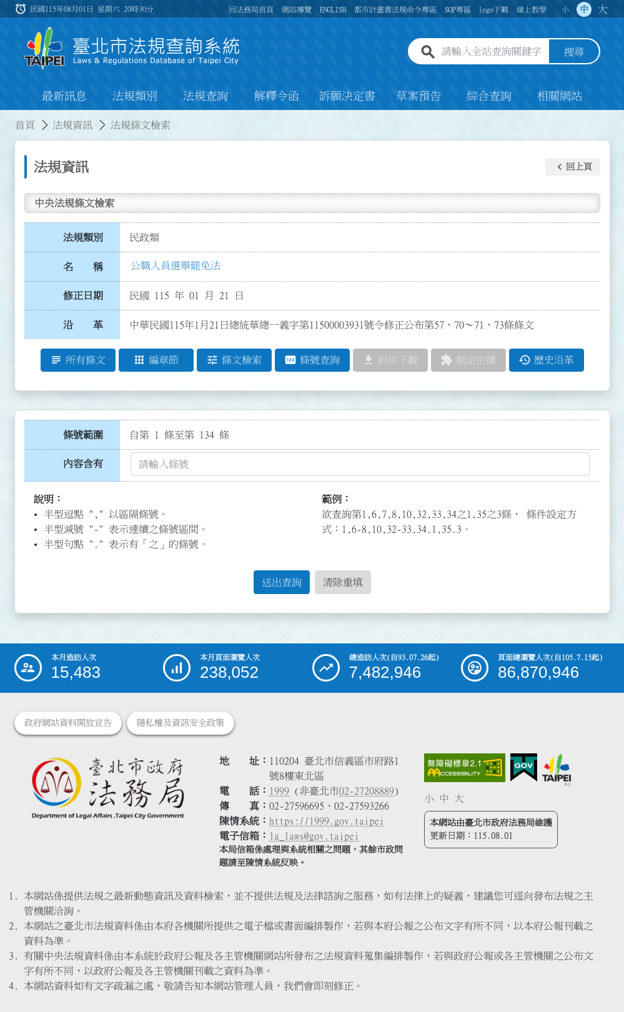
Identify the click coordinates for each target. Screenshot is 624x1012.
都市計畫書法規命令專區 (395, 9)
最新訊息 (64, 96)
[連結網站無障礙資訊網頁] (464, 767)
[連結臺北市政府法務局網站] (107, 787)
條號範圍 (83, 435)
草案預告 (418, 96)
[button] (572, 167)
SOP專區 (458, 9)
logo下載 (493, 9)
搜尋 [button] (574, 52)
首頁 (25, 125)
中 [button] (584, 9)
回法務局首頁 (251, 9)
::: (7, 117)
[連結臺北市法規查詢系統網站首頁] (132, 48)
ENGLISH (333, 9)
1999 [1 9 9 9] (279, 791)
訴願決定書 (347, 96)
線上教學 (532, 9)
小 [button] (565, 9)
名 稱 (83, 267)
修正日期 (83, 295)
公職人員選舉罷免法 (175, 265)
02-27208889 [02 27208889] (366, 791)
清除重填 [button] (343, 582)
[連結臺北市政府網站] (556, 769)
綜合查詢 (489, 96)
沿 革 (83, 325)
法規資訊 (72, 125)
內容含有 (83, 464)
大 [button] (603, 9)
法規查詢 (205, 96)
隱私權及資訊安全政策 (180, 722)
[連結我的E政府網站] (523, 767)
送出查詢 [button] (282, 582)
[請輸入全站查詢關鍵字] (492, 52)
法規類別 (134, 96)
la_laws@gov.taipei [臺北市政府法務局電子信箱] (314, 836)
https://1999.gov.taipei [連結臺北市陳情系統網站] (326, 821)
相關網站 (559, 96)
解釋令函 (276, 96)
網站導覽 (297, 9)
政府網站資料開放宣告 (68, 722)
